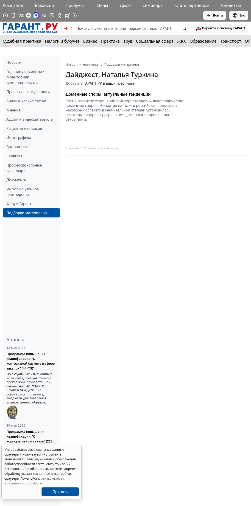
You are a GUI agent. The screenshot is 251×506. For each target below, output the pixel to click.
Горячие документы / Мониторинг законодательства (25, 77)
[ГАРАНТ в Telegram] (44, 15)
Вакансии (44, 5)
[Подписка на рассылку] (5, 15)
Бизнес (90, 41)
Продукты (75, 5)
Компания (13, 5)
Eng (238, 15)
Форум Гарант (18, 203)
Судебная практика (22, 41)
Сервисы (14, 155)
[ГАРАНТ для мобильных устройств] (13, 15)
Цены (102, 5)
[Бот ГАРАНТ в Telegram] (52, 15)
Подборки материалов (26, 212)
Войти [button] (214, 15)
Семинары (153, 5)
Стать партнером (192, 5)
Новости (13, 62)
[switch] (68, 28)
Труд (127, 41)
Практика (110, 41)
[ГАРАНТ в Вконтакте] (21, 15)
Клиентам (231, 5)
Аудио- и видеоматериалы (29, 119)
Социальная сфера (155, 41)
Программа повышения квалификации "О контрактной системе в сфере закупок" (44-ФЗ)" (30, 361)
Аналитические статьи (26, 100)
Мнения (13, 110)
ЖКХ (181, 41)
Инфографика (18, 137)
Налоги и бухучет (62, 41)
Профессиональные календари (24, 168)
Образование (203, 41)
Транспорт (230, 41)
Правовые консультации (28, 91)
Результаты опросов (24, 128)
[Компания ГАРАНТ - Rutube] (67, 15)
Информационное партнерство (22, 191)
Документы (16, 179)
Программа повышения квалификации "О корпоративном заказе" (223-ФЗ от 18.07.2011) (29, 438)
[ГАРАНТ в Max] (36, 15)
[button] (220, 28)
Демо (125, 5)
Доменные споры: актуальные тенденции (108, 94)
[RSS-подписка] (75, 15)
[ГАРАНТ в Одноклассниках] (59, 15)
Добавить (74, 83)
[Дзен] (28, 15)
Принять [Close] (60, 491)
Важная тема (18, 146)
